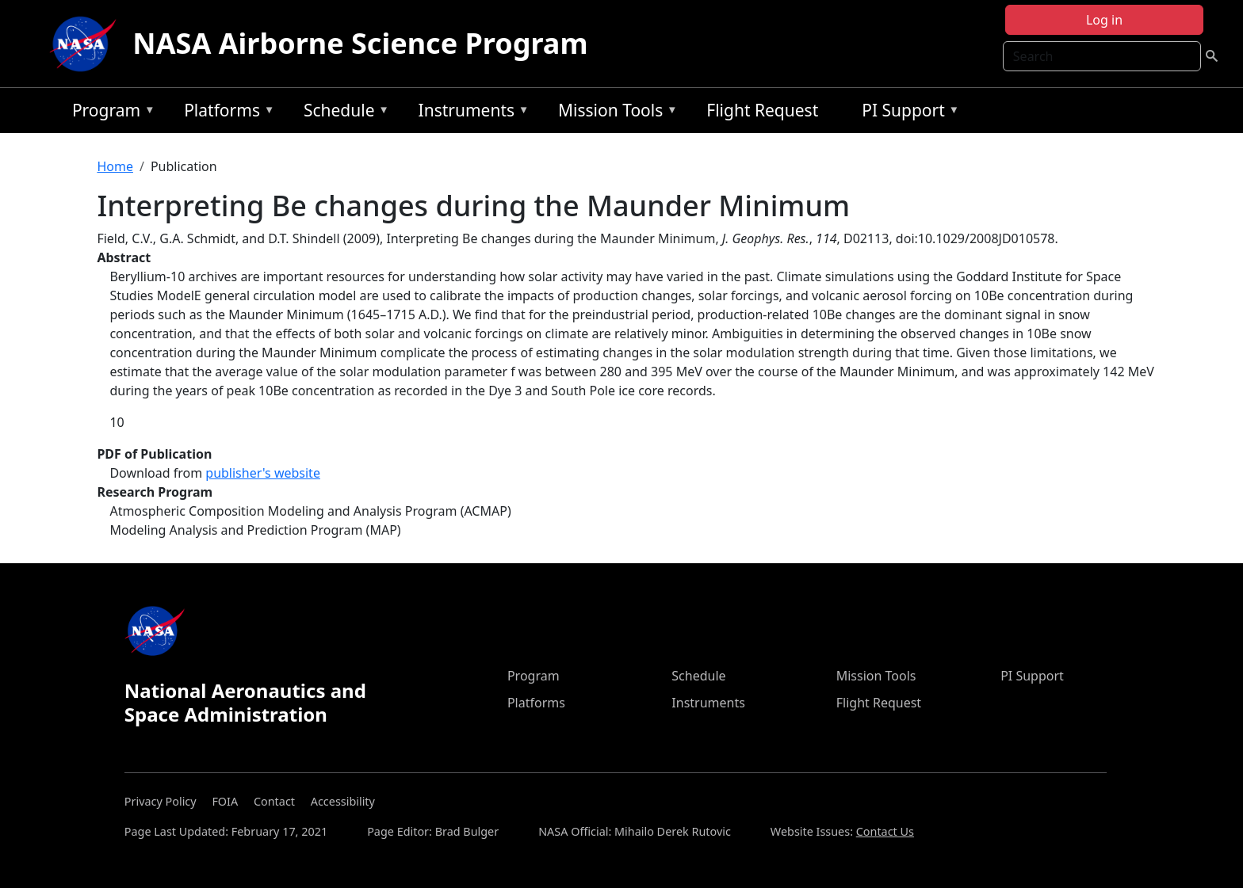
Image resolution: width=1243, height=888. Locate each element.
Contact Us (885, 831)
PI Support (906, 113)
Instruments (470, 113)
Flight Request (762, 110)
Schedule (342, 113)
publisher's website (262, 473)
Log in (1104, 20)
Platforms (225, 113)
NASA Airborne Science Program (359, 43)
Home (115, 166)
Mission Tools (614, 113)
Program (109, 113)
